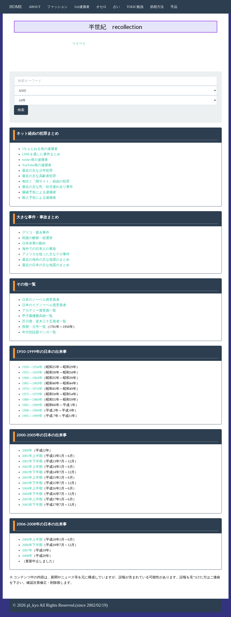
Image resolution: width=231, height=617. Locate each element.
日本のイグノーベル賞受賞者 (44, 305)
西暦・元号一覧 (34, 327)
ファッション (57, 7)
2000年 (27, 450)
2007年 (27, 550)
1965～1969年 (32, 383)
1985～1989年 (32, 405)
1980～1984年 (32, 399)
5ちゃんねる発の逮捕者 (40, 149)
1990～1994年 (32, 410)
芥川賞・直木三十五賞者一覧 (44, 321)
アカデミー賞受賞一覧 (39, 310)
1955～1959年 (32, 372)
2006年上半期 (32, 539)
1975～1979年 (32, 394)
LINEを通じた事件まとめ (41, 154)
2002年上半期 (32, 466)
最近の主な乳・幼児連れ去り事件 (47, 187)
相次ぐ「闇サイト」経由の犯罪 (46, 181)
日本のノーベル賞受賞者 (40, 299)
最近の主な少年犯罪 (37, 170)
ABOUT (34, 7)
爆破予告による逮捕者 (39, 192)
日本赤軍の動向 (34, 243)
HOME (15, 6)
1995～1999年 (32, 416)
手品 (173, 7)
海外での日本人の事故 (39, 249)
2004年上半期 (32, 488)
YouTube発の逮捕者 (36, 165)
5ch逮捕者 (81, 7)
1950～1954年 (32, 367)
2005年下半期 (32, 504)
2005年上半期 (32, 499)
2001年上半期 (32, 456)
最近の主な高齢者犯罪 (39, 176)
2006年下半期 (32, 545)
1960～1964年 (32, 378)
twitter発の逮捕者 (35, 159)
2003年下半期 (32, 483)
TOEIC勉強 (135, 7)
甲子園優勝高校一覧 (37, 316)
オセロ (101, 7)
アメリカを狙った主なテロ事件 (46, 254)
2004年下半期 (32, 494)
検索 (21, 110)
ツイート (79, 43)
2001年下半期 (32, 461)
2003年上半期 (32, 477)
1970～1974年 (32, 388)
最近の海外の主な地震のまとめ (46, 259)
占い (116, 7)
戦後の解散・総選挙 (37, 238)
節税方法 (157, 7)
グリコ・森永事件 (35, 232)
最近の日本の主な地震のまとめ (46, 265)
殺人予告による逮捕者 (39, 197)
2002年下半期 (32, 472)
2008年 (27, 556)
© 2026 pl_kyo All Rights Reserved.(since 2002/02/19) (60, 605)
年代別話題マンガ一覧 (39, 332)
